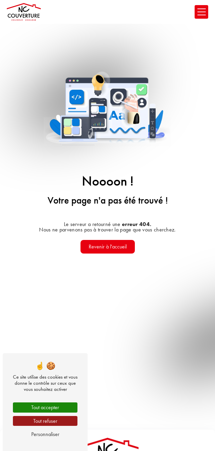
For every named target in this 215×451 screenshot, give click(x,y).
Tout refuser (45, 421)
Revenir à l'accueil (108, 246)
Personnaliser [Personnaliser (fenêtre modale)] (45, 434)
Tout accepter (45, 407)
